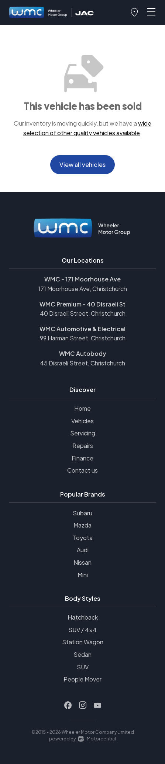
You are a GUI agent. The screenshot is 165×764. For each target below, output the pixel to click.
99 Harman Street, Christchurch (83, 338)
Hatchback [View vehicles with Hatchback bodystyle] (83, 617)
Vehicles (82, 421)
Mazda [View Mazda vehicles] (82, 525)
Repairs (82, 445)
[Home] (38, 13)
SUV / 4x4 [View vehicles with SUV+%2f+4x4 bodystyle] (82, 630)
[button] (134, 12)
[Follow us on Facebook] (67, 705)
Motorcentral (97, 739)
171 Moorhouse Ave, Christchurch (82, 288)
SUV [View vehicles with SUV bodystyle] (83, 667)
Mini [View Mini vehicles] (83, 575)
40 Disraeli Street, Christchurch (83, 313)
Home (82, 408)
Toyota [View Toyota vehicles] (83, 538)
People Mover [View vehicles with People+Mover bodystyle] (82, 679)
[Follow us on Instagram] (82, 705)
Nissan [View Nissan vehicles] (82, 562)
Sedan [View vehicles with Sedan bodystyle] (82, 654)
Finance (82, 458)
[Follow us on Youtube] (97, 705)
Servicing (82, 433)
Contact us (82, 470)
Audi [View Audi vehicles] (83, 550)
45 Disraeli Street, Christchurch (82, 363)
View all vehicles (82, 164)
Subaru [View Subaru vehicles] (82, 513)
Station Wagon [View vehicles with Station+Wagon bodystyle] (82, 642)
